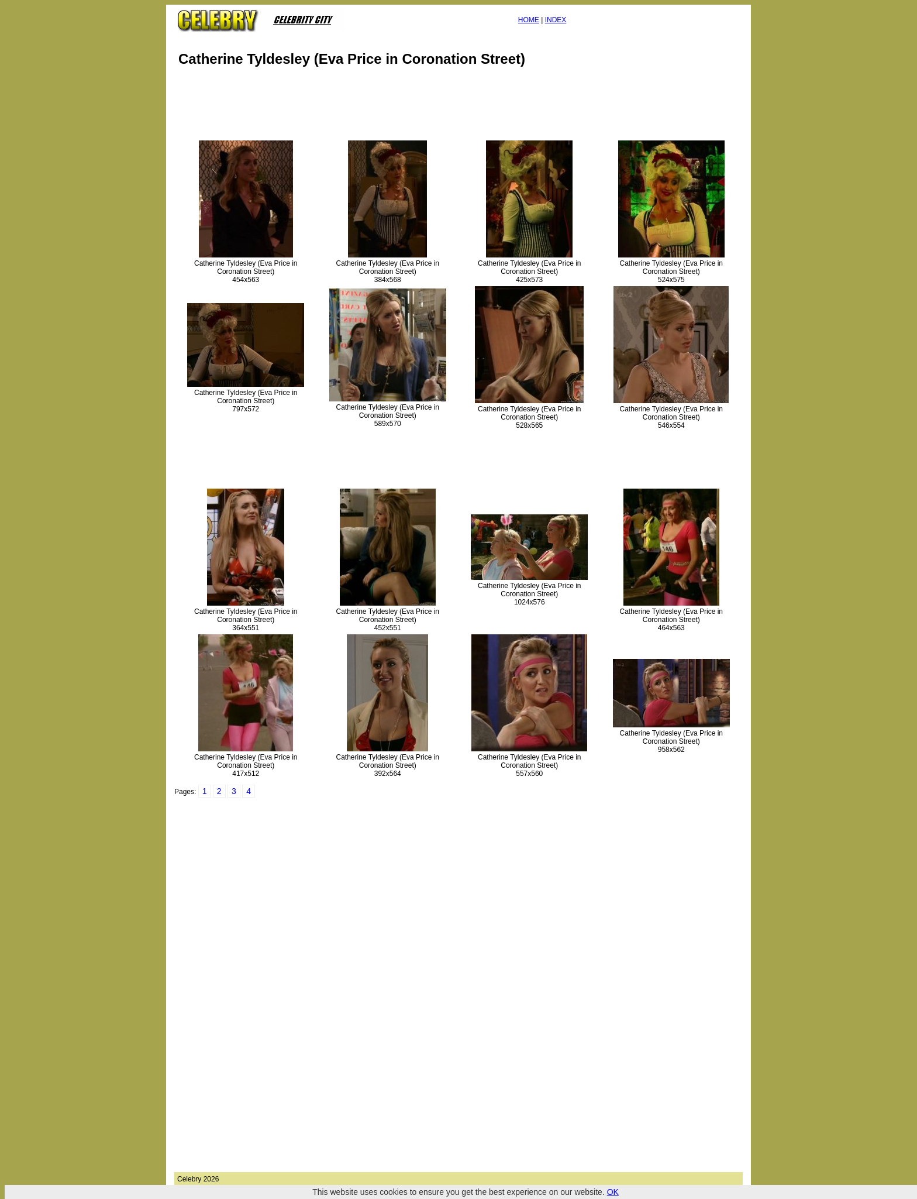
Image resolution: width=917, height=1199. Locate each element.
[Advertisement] (387, 107)
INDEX (556, 20)
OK (613, 1192)
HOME (528, 20)
